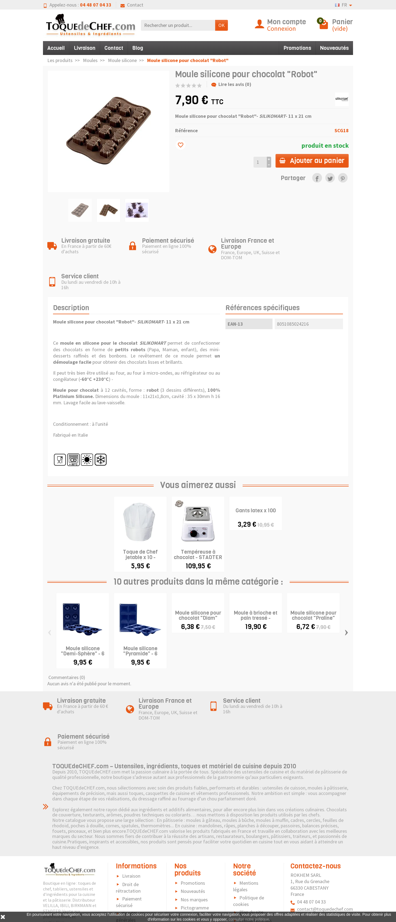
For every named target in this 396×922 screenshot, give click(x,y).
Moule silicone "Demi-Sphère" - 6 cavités (82, 624)
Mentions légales (245, 827)
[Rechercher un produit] (178, 25)
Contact (131, 5)
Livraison (84, 48)
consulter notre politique (249, 919)
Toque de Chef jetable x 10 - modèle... (140, 527)
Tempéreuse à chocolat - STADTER (198, 525)
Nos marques (194, 841)
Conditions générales (130, 858)
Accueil (56, 48)
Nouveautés (334, 48)
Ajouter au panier (311, 160)
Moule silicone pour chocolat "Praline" (313, 586)
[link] (317, 178)
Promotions (297, 48)
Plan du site (251, 853)
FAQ (126, 870)
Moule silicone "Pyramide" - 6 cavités (140, 624)
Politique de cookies (248, 842)
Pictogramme (195, 849)
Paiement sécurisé (129, 843)
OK (221, 25)
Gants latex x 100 (256, 481)
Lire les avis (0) (231, 84)
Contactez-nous (255, 862)
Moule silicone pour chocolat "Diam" (198, 586)
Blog (137, 48)
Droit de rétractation (128, 828)
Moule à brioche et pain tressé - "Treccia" (255, 588)
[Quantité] (259, 162)
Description (71, 278)
